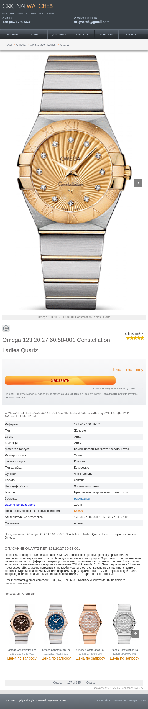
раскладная (82, 498)
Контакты (106, 34)
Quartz (57, 682)
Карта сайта (103, 700)
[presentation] (135, 634)
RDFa (143, 700)
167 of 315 (74, 682)
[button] (138, 183)
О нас (35, 34)
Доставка (59, 34)
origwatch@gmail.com (91, 22)
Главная (12, 34)
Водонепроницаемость (20, 504)
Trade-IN (130, 34)
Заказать (60, 380)
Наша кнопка (119, 700)
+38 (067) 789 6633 (17, 22)
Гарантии (83, 34)
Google (133, 700)
